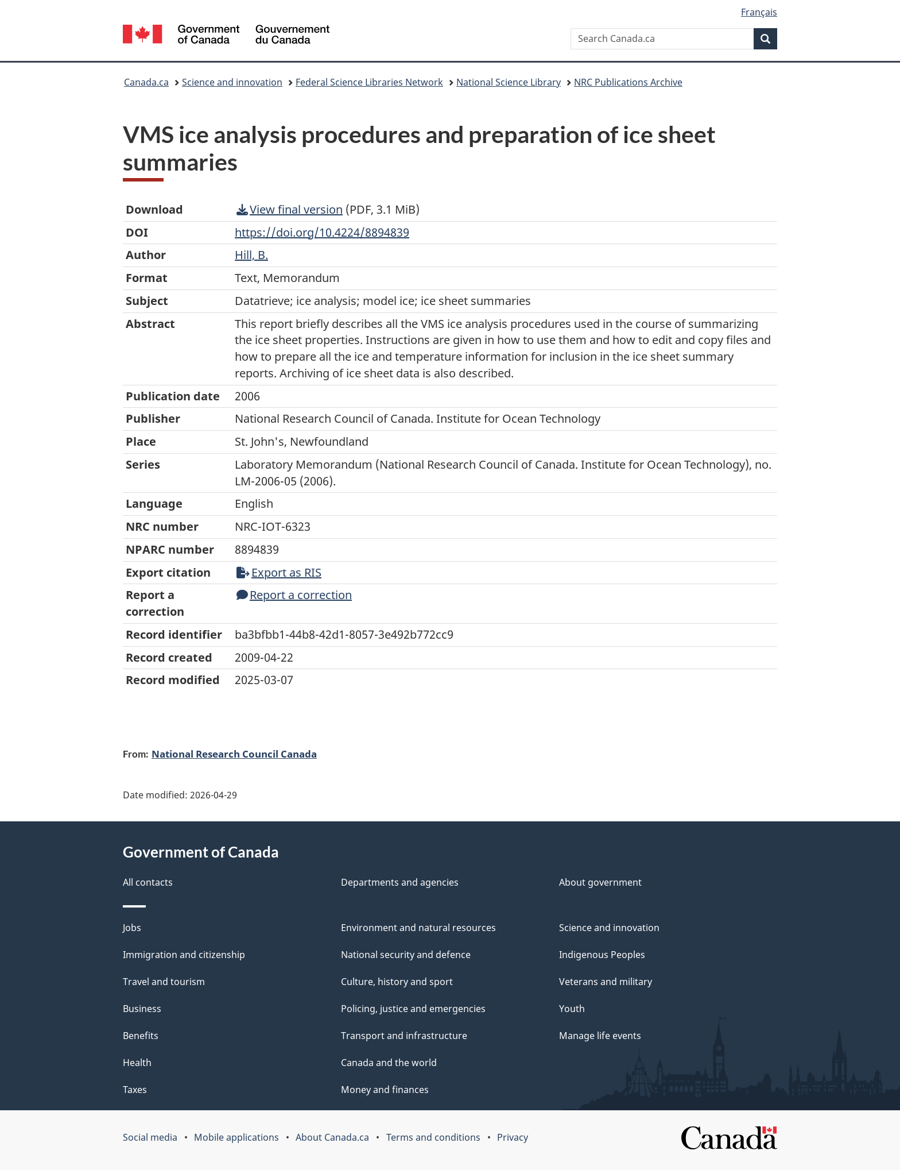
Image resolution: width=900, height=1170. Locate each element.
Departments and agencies (400, 882)
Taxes (135, 1089)
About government (600, 882)
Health (137, 1062)
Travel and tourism (164, 981)
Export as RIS (278, 572)
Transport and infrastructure (404, 1035)
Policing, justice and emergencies (413, 1008)
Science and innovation (232, 82)
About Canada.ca (332, 1137)
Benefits (140, 1035)
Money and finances (385, 1089)
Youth (572, 1008)
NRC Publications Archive (628, 82)
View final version (289, 209)
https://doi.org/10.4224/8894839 (322, 232)
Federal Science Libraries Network (369, 82)
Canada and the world (389, 1062)
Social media (150, 1137)
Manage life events (600, 1035)
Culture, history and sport (397, 981)
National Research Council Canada (234, 753)
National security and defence (406, 954)
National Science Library (508, 82)
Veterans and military (605, 981)
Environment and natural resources (418, 927)
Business (142, 1008)
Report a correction (294, 595)
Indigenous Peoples (602, 954)
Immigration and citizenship (184, 954)
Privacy (512, 1137)
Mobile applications (236, 1137)
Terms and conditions (433, 1137)
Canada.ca (146, 82)
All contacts (148, 882)
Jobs (132, 927)
